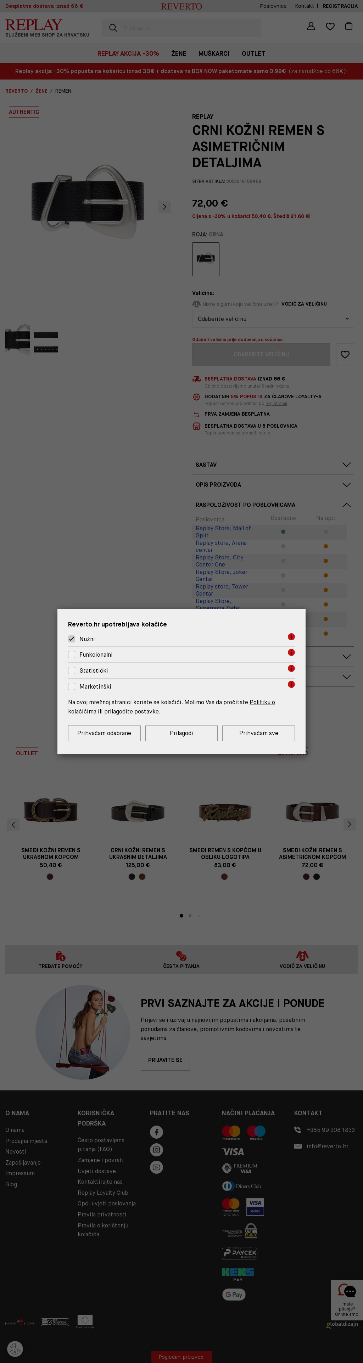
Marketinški (95, 686)
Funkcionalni (96, 654)
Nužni (87, 639)
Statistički (93, 670)
